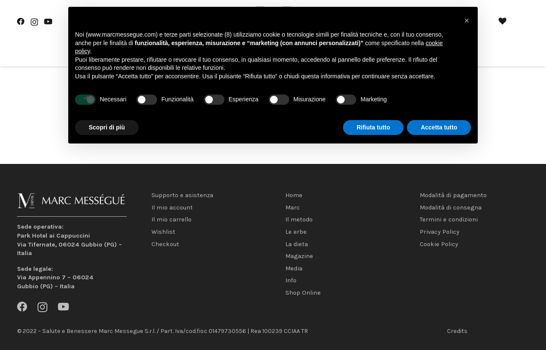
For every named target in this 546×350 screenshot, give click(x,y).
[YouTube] (48, 22)
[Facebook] (21, 22)
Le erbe (296, 231)
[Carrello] (519, 22)
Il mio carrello (171, 219)
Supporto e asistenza (182, 195)
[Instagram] (34, 22)
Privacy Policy (439, 231)
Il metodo (299, 219)
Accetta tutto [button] (439, 127)
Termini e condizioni (449, 219)
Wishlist (163, 231)
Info (290, 280)
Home (293, 195)
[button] (466, 20)
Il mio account (172, 207)
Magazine (299, 256)
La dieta (296, 244)
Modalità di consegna (451, 207)
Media (293, 268)
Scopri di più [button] (107, 127)
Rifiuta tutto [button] (373, 127)
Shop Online (303, 292)
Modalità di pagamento (453, 195)
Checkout (165, 244)
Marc (292, 207)
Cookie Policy (439, 244)
